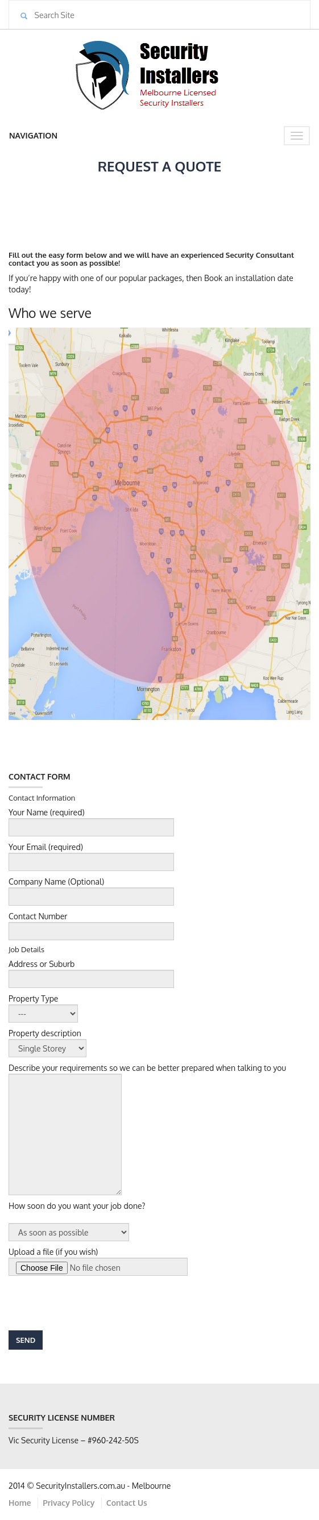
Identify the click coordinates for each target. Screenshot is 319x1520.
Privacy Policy (68, 1503)
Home (20, 1503)
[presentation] (95, 1303)
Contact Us (126, 1503)
